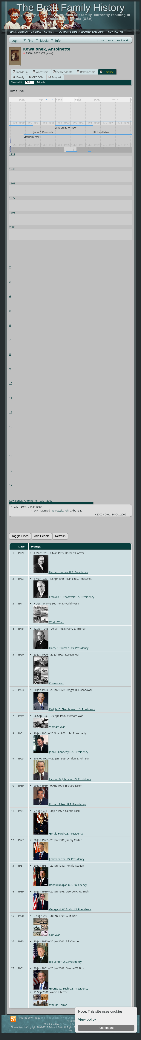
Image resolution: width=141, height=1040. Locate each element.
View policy (87, 1019)
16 (10, 470)
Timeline (107, 72)
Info (58, 41)
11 (10, 398)
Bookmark (122, 40)
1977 (12, 198)
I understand (106, 1027)
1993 (12, 212)
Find (30, 41)
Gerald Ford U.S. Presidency (58, 833)
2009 (12, 227)
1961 (12, 183)
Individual (20, 72)
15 (10, 456)
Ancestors (40, 72)
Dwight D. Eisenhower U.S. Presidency (64, 709)
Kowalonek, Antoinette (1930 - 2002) (31, 500)
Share (100, 40)
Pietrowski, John (60, 510)
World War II (48, 622)
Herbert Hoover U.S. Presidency (60, 572)
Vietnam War (49, 727)
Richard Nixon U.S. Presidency (59, 804)
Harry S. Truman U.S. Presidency (60, 648)
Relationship (86, 72)
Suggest (54, 77)
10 (10, 383)
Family (18, 77)
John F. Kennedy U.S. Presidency (60, 752)
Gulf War (46, 935)
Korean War (48, 683)
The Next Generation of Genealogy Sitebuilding (67, 1017)
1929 (12, 154)
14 (10, 441)
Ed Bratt (64, 1024)
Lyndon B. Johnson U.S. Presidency (62, 779)
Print (110, 40)
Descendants (62, 72)
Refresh (41, 82)
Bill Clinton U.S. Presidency (57, 961)
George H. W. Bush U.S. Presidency (62, 909)
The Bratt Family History (70, 7)
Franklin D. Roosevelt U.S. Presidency (63, 597)
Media (44, 41)
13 (10, 427)
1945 (12, 169)
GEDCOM (36, 77)
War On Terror (50, 1005)
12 (10, 412)
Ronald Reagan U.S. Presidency (60, 885)
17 (10, 485)
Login (15, 41)
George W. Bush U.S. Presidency (60, 988)
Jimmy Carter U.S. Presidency (58, 859)
